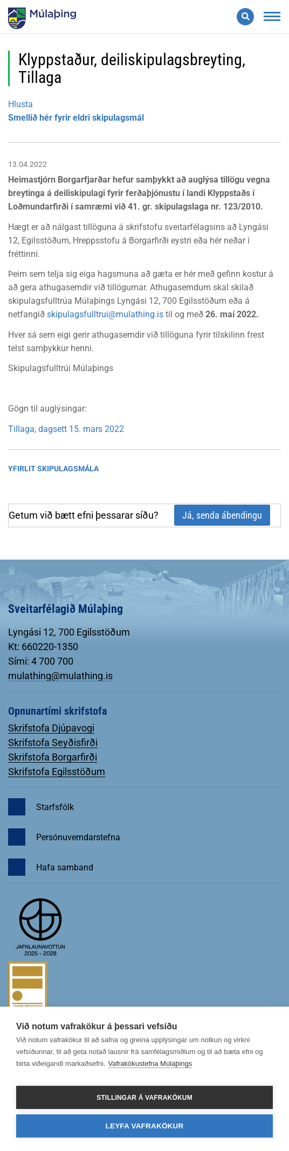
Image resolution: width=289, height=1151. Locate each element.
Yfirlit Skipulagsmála (53, 468)
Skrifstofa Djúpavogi (51, 728)
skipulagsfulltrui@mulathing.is (105, 314)
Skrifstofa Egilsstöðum (56, 771)
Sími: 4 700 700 (40, 661)
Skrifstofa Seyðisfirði (53, 742)
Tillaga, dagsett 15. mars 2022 (66, 429)
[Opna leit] (245, 16)
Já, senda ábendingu (222, 515)
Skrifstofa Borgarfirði (52, 757)
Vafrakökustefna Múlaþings (150, 1063)
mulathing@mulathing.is (60, 675)
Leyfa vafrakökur (145, 1126)
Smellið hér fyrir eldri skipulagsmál (76, 118)
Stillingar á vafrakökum (144, 1097)
